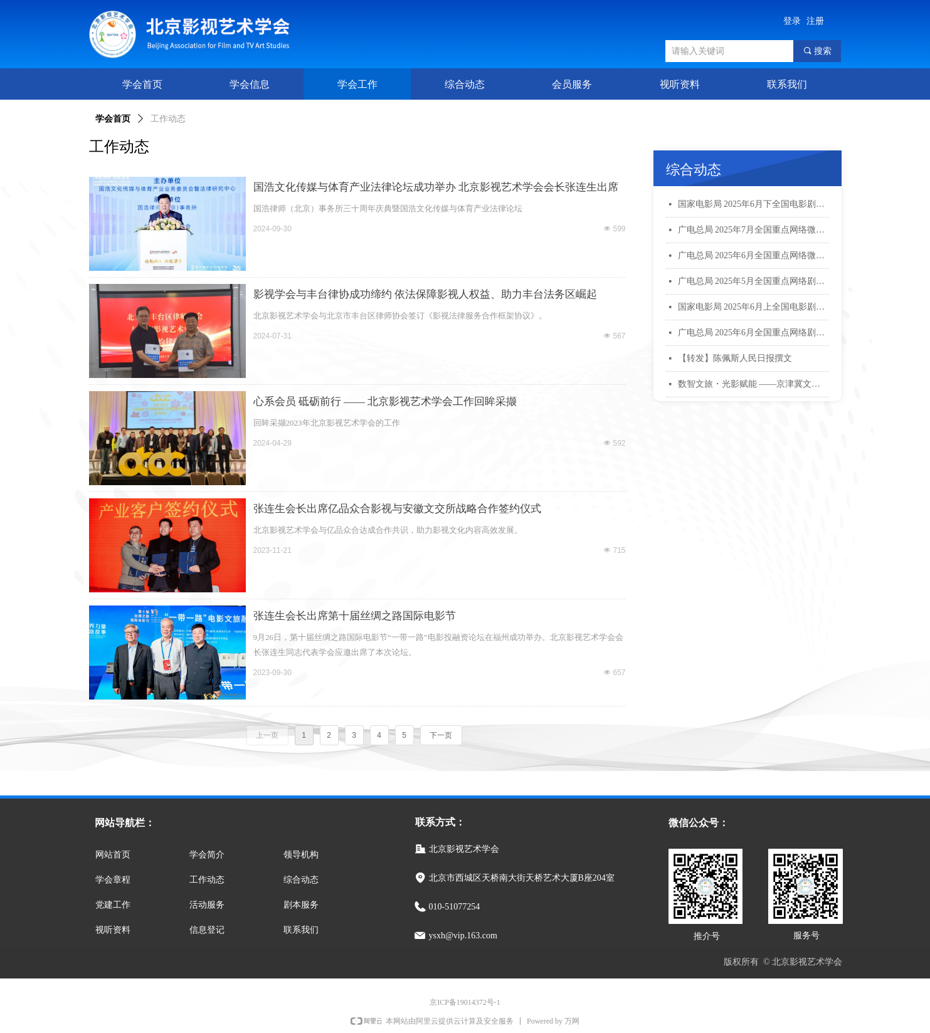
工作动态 (168, 118)
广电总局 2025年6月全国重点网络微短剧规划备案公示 (753, 255)
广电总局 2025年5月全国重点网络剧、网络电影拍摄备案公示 (753, 281)
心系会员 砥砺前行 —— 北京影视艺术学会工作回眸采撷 (385, 401)
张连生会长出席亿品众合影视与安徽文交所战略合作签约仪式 (397, 509)
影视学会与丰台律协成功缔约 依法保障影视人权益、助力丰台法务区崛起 (425, 294)
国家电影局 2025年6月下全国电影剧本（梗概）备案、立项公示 (753, 204)
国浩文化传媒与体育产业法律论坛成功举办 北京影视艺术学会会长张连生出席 (435, 187)
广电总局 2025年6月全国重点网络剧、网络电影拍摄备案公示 (753, 332)
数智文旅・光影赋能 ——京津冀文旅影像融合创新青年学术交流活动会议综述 (753, 384)
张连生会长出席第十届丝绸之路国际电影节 (354, 616)
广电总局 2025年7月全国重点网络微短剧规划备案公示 (753, 229)
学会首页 (112, 118)
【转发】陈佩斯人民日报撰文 (735, 358)
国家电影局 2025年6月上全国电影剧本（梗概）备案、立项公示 (753, 307)
